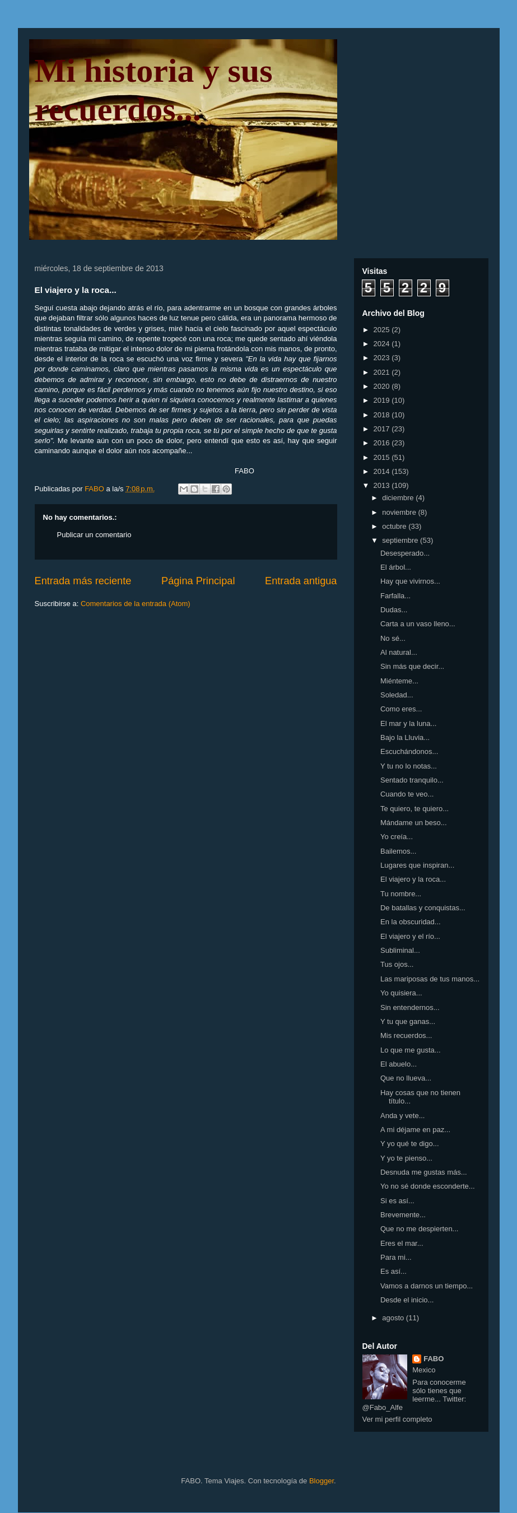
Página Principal (198, 580)
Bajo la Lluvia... (405, 737)
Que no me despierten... (419, 1229)
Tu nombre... (400, 894)
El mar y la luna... (408, 723)
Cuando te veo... (407, 794)
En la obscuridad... (410, 922)
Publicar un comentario (94, 534)
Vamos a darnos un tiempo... (426, 1286)
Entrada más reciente (83, 580)
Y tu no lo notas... (408, 766)
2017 (383, 429)
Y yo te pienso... (406, 1158)
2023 (383, 357)
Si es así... (397, 1201)
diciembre (399, 498)
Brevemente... (403, 1215)
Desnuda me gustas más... (423, 1172)
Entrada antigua (301, 580)
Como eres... (401, 709)
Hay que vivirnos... (410, 581)
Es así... (393, 1271)
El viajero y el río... (410, 936)
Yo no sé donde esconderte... (427, 1186)
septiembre (401, 540)
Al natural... (398, 652)
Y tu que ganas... (407, 1021)
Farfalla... (395, 596)
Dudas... (393, 610)
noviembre (400, 512)
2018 (383, 415)
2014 (383, 471)
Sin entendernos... (410, 1007)
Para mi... (396, 1257)
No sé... (393, 638)
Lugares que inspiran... (417, 865)
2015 (383, 457)
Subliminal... (400, 950)
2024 (383, 343)
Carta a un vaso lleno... (417, 624)
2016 (383, 443)
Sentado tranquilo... (412, 780)
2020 (383, 386)
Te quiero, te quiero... (414, 808)
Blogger (321, 1481)
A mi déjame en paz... (415, 1129)
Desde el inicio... (407, 1300)
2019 (383, 400)
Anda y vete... (402, 1115)
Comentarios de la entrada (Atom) (135, 603)
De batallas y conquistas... (422, 908)
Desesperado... (405, 553)
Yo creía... (396, 836)
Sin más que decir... (412, 666)
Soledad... (396, 695)
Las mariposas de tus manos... (429, 979)
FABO (433, 1358)
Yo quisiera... (401, 993)
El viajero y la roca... (413, 879)
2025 (383, 329)
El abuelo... (398, 1064)
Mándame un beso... (413, 822)
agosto (394, 1318)
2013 (383, 485)
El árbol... (395, 567)
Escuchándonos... (409, 751)
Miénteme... (399, 681)
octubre (395, 526)
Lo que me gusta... (410, 1050)
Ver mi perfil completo (397, 1419)
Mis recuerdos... (406, 1035)
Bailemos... (398, 851)
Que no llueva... (405, 1078)
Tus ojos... (396, 964)
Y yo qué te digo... (409, 1143)
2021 (383, 372)
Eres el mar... (401, 1243)
